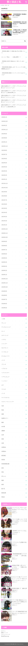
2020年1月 (4, 274)
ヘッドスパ (4, 381)
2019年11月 (4, 283)
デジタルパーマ (5, 356)
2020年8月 (4, 245)
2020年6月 (4, 253)
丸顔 (2, 405)
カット (3, 331)
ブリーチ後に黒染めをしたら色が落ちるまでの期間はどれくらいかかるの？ (19, 601)
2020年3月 (4, 266)
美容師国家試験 (5, 463)
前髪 (2, 414)
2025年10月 (4, 121)
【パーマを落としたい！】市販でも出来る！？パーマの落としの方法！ (19, 521)
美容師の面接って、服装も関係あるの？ (19, 589)
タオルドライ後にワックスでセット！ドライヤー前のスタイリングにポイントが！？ (19, 578)
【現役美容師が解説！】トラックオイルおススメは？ (13, 73)
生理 (2, 434)
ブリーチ (3, 364)
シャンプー (4, 343)
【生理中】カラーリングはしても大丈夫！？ (19, 531)
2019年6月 (4, 303)
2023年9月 (4, 133)
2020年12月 (4, 229)
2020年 (6, 5)
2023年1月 (4, 142)
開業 (2, 480)
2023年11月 (4, 129)
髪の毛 (3, 488)
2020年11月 (4, 233)
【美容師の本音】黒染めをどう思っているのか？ (12, 62)
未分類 (3, 426)
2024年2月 (4, 125)
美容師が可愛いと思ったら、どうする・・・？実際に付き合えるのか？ (19, 567)
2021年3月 (4, 216)
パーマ (3, 360)
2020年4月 (4, 262)
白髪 (2, 443)
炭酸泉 (3, 430)
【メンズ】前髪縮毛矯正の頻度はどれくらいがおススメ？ (19, 612)
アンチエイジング (6, 327)
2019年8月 (4, 295)
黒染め (3, 497)
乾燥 (2, 410)
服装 (2, 422)
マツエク (3, 389)
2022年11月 (4, 146)
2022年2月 (4, 175)
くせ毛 (3, 318)
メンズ (3, 393)
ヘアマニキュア (5, 376)
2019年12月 (4, 278)
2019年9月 (4, 291)
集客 (2, 484)
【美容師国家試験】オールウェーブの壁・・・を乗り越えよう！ (19, 555)
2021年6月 (4, 204)
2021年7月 (4, 200)
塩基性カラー (4, 418)
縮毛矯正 (3, 455)
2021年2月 (4, 220)
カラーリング (4, 335)
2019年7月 (4, 299)
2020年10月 (4, 237)
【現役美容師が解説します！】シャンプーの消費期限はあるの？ (13, 67)
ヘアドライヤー (5, 372)
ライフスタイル (5, 397)
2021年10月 (4, 187)
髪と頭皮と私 (14, 1)
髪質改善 (3, 492)
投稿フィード (4, 632)
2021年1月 (4, 224)
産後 (2, 439)
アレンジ (3, 323)
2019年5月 (4, 307)
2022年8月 (4, 150)
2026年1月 (4, 117)
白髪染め (3, 447)
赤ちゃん (3, 476)
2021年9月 (4, 191)
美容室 (3, 459)
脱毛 (2, 468)
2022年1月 (4, 179)
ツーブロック (4, 352)
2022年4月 (4, 166)
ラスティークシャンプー (7, 401)
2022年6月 (4, 158)
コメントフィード (5, 634)
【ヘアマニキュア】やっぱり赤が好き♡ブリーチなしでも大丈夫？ (19, 509)
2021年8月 (4, 195)
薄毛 (2, 472)
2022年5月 (4, 162)
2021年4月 (4, 212)
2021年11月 (4, 183)
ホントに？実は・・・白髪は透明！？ (11, 57)
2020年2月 (4, 270)
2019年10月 (4, 287)
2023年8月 (4, 138)
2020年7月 (4, 249)
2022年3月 (4, 171)
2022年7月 (4, 154)
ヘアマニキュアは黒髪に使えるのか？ (19, 543)
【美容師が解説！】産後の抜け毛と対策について (13, 52)
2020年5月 (4, 258)
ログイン (3, 631)
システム (3, 339)
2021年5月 (4, 208)
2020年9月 (4, 241)
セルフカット (4, 347)
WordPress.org (5, 636)
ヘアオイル (4, 368)
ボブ (2, 385)
